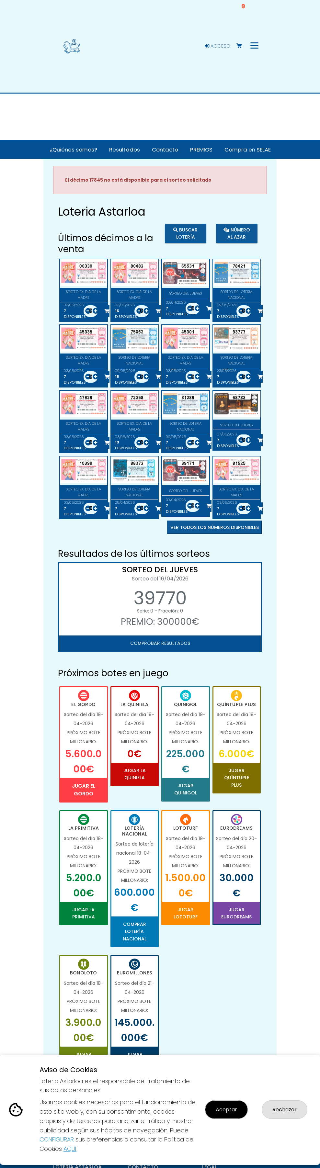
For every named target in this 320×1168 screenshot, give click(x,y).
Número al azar (236, 233)
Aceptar (226, 1109)
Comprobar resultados (160, 643)
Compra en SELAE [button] (247, 149)
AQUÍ (69, 1149)
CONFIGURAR (57, 1139)
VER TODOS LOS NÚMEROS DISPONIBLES (214, 527)
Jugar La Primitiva (83, 913)
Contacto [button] (165, 149)
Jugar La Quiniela (134, 774)
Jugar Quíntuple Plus (236, 777)
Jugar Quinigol (185, 789)
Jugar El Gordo (83, 789)
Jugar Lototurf (186, 913)
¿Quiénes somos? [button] (73, 149)
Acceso (217, 46)
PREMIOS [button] (201, 149)
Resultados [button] (124, 149)
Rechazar (284, 1109)
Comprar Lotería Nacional (134, 931)
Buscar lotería (185, 233)
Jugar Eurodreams (236, 913)
